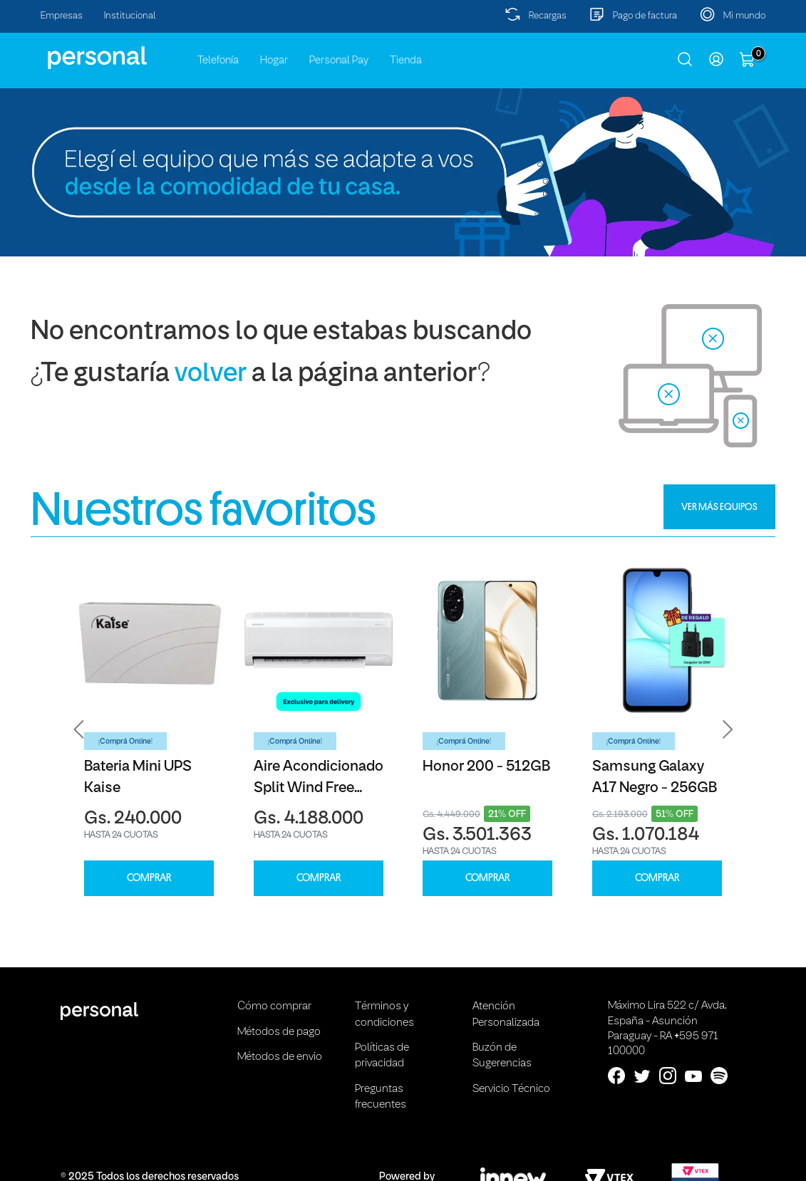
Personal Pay (338, 61)
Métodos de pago (279, 1032)
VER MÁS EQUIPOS (719, 506)
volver (211, 374)
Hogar (274, 61)
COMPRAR (149, 878)
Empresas (62, 16)
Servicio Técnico (511, 1089)
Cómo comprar (274, 1006)
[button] (79, 729)
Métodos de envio (279, 1057)
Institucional (130, 16)
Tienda (406, 61)
